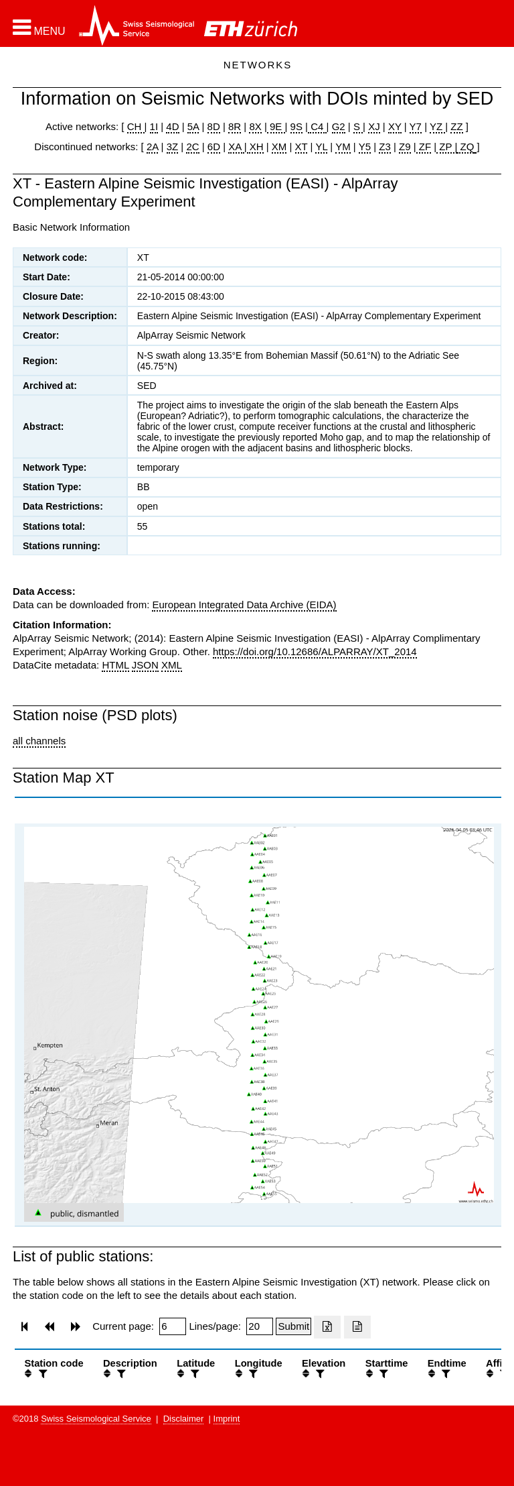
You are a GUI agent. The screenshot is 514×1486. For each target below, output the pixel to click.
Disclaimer (183, 1419)
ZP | (446, 146)
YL (321, 146)
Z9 (405, 146)
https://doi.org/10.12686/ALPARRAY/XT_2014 (315, 651)
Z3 (385, 146)
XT (301, 146)
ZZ (456, 126)
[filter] (41, 1373)
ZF (424, 146)
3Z (173, 146)
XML (171, 665)
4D (172, 126)
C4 (317, 126)
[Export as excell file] (327, 1327)
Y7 (416, 126)
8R (234, 126)
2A (153, 146)
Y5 (365, 146)
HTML (115, 665)
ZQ (465, 146)
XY (395, 126)
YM (343, 146)
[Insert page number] (172, 1326)
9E (276, 126)
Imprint (226, 1419)
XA (236, 146)
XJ (374, 126)
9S (296, 126)
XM (279, 146)
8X (255, 126)
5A (193, 126)
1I (154, 126)
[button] (39, 27)
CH (136, 126)
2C (192, 146)
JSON (145, 665)
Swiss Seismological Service (96, 1419)
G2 (338, 126)
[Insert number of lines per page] (259, 1326)
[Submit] (293, 1326)
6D (213, 146)
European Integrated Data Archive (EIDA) (244, 604)
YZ (437, 126)
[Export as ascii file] (357, 1327)
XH (255, 146)
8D (213, 126)
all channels (39, 740)
